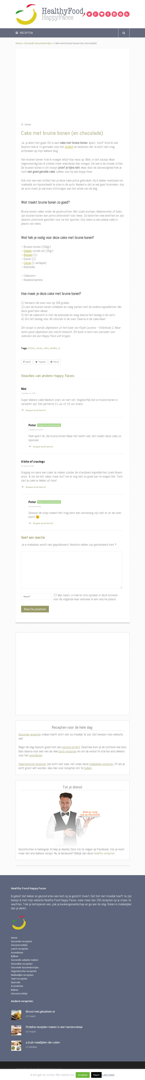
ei (59, 348)
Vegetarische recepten (32, 764)
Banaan (28, 255)
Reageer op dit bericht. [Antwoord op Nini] (36, 410)
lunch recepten (67, 751)
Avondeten (17, 952)
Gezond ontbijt (19, 945)
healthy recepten (104, 853)
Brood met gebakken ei (40, 1011)
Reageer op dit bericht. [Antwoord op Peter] (43, 446)
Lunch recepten (19, 948)
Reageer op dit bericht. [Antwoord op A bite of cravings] (36, 487)
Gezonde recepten (30, 734)
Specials (15, 982)
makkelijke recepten (101, 764)
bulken (88, 768)
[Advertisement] (73, 673)
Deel (27, 361)
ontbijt (69, 147)
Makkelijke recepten (22, 975)
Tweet (40, 361)
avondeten (35, 755)
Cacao (27, 263)
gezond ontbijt (71, 747)
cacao (39, 348)
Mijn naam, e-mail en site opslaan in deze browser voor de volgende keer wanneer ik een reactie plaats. (85, 597)
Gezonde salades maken (24, 959)
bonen (31, 348)
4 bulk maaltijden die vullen (43, 1042)
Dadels (28, 251)
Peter (32, 425)
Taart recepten (19, 978)
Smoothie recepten (22, 963)
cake (46, 348)
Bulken (14, 956)
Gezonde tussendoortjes (38, 43)
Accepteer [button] (82, 1075)
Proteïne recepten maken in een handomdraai (54, 1027)
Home (19, 43)
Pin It (54, 361)
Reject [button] (96, 1075)
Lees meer (108, 1075)
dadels (53, 348)
